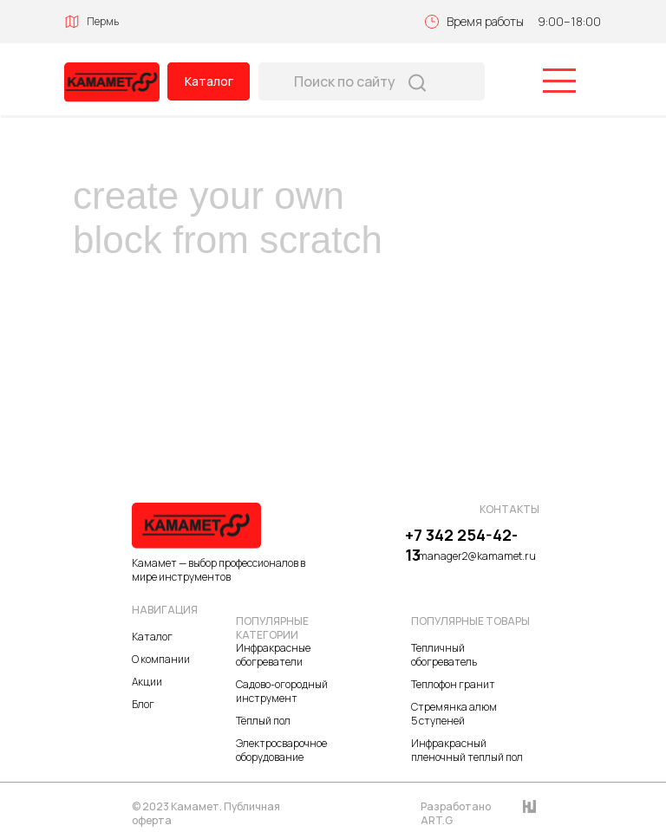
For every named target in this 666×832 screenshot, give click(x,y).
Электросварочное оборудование (281, 750)
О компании (161, 659)
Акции (147, 681)
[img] (112, 82)
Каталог (209, 81)
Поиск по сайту (344, 81)
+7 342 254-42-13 (461, 544)
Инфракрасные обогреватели (273, 654)
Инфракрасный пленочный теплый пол (467, 750)
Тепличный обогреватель (444, 654)
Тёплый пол (263, 720)
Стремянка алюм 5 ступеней (454, 713)
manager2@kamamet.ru (477, 556)
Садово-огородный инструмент (282, 691)
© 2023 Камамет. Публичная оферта (206, 813)
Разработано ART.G (456, 813)
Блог (143, 704)
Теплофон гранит (453, 684)
